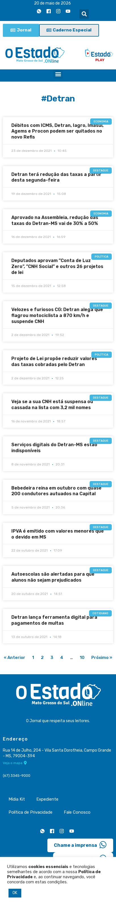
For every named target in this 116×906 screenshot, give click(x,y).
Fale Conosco (77, 812)
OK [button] (14, 892)
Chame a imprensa (80, 845)
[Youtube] (68, 11)
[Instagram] (58, 11)
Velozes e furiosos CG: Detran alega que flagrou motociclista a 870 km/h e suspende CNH (57, 315)
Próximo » (101, 657)
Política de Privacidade (30, 812)
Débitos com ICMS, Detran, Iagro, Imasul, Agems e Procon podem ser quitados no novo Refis (57, 131)
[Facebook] (48, 11)
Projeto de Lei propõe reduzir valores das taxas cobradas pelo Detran (54, 361)
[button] (84, 14)
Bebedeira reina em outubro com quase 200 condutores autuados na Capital (56, 491)
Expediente (47, 799)
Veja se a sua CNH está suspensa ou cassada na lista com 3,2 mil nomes (52, 404)
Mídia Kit (17, 799)
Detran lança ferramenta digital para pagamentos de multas (54, 620)
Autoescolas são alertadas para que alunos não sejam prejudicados (52, 577)
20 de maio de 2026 (52, 3)
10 (82, 657)
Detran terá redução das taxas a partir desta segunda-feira (56, 177)
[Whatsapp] (39, 11)
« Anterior (14, 657)
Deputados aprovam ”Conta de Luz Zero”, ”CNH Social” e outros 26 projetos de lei (57, 266)
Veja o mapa (15, 763)
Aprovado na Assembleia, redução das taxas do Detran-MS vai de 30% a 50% (54, 220)
